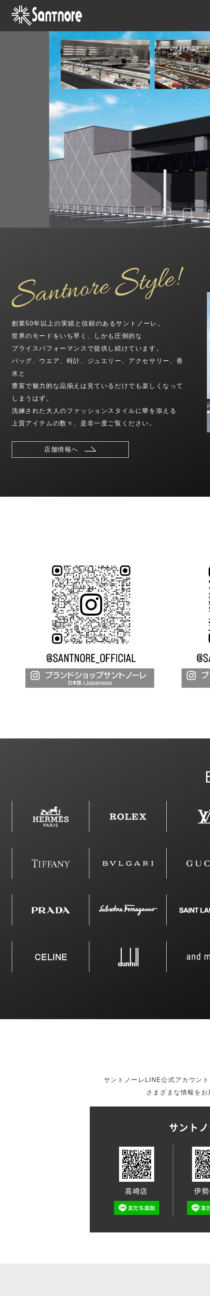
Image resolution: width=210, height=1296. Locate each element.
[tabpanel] (89, 623)
